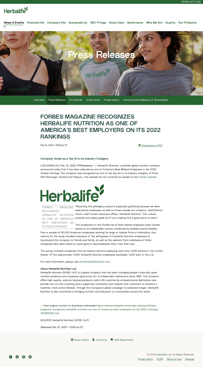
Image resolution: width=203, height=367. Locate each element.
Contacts (101, 340)
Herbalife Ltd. (164, 355)
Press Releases (56, 100)
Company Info (56, 22)
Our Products (187, 22)
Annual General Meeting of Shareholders (145, 100)
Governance (135, 22)
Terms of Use (174, 359)
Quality (170, 22)
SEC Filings (98, 22)
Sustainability (78, 22)
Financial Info (35, 22)
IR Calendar (75, 100)
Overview (39, 100)
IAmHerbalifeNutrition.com (94, 262)
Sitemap (189, 359)
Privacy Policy (145, 359)
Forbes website (148, 177)
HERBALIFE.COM (191, 2)
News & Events (14, 22)
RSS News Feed (123, 340)
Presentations (111, 100)
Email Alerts (93, 100)
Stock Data (116, 22)
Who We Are (154, 22)
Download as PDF (150, 145)
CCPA (160, 359)
